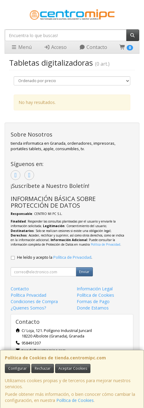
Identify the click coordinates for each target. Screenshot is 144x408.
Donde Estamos (93, 308)
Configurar (17, 368)
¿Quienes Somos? (28, 308)
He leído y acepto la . (54, 257)
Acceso (55, 47)
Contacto (93, 47)
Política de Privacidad (105, 244)
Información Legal (95, 289)
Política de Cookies (75, 400)
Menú (21, 47)
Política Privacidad (28, 295)
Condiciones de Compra (34, 301)
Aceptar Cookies (72, 368)
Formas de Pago (93, 301)
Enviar (84, 271)
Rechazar (43, 368)
